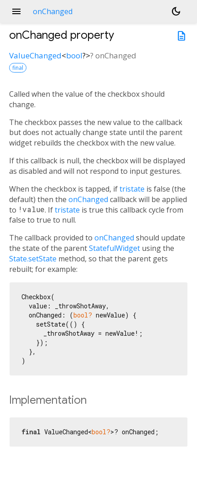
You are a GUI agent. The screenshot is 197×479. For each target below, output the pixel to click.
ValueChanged (35, 55)
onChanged (88, 199)
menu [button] (16, 11)
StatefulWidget (114, 248)
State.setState (33, 259)
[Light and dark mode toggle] (176, 11)
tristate (132, 189)
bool (74, 55)
